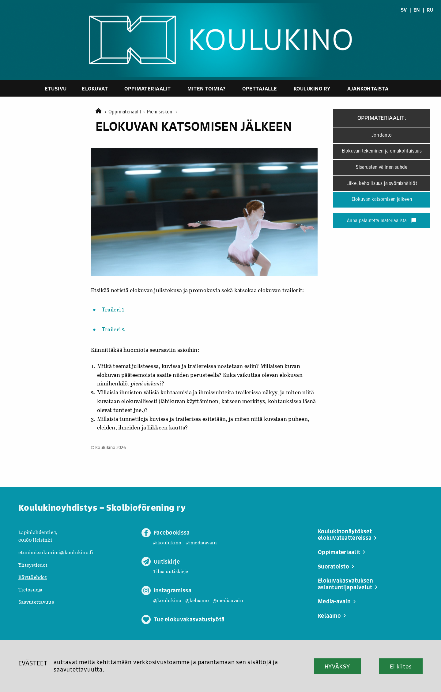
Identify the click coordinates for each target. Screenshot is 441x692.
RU (430, 10)
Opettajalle (259, 88)
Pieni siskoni (162, 112)
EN (416, 10)
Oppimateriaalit (147, 88)
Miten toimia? (206, 88)
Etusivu (56, 88)
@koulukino (167, 542)
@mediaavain (201, 542)
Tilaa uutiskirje (170, 571)
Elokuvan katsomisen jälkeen (382, 199)
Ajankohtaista (368, 88)
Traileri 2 (113, 329)
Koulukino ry (312, 88)
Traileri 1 (113, 309)
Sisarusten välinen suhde (381, 167)
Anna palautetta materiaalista (382, 221)
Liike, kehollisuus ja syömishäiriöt (381, 183)
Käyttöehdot (32, 576)
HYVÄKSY (337, 666)
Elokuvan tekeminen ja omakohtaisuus (382, 151)
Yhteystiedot (32, 564)
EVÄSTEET (32, 663)
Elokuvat (95, 88)
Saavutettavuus (36, 601)
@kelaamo (197, 600)
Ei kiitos (401, 666)
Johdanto (381, 135)
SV (404, 10)
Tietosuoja (30, 589)
